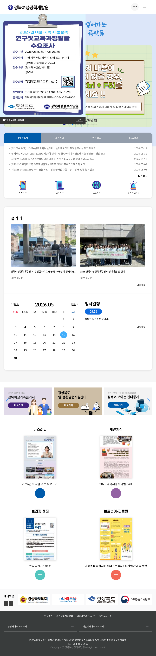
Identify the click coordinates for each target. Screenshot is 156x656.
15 (63, 334)
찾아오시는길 (105, 616)
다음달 (74, 304)
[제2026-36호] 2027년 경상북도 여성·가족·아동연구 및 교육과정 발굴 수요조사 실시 (52, 158)
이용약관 (48, 616)
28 (54, 350)
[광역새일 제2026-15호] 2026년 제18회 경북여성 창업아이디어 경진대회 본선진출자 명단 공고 (58, 153)
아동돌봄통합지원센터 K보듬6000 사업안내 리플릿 (116, 566)
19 (34, 342)
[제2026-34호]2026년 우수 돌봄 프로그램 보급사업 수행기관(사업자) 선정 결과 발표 (52, 169)
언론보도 (96, 137)
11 (25, 334)
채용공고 (59, 137)
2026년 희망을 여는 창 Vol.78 (40, 484)
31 (15, 358)
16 (73, 334)
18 (25, 342)
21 (54, 342)
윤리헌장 (22, 187)
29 (63, 350)
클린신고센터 (133, 187)
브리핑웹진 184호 (40, 566)
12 (34, 334)
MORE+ (142, 176)
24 (15, 350)
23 (73, 342)
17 (15, 342)
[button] (148, 86)
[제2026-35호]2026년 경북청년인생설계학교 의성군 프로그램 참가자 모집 (48, 164)
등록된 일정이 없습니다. (97, 318)
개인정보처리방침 (64, 616)
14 (54, 334)
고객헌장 (59, 187)
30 (73, 350)
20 (44, 342)
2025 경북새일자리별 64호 (116, 484)
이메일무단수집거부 (86, 616)
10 (15, 334)
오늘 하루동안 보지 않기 (14, 120)
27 (44, 350)
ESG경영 (133, 137)
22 (63, 342)
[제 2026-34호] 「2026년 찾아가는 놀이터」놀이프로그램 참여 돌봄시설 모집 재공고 (53, 148)
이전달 (15, 304)
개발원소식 (22, 137)
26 (34, 350)
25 (25, 350)
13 (44, 334)
